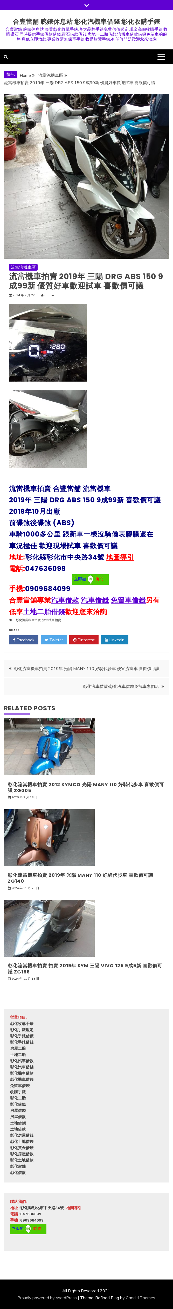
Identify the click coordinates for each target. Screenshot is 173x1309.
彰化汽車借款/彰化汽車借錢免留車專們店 (121, 686)
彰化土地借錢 (21, 1142)
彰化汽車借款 (21, 1061)
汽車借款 (65, 600)
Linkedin (114, 640)
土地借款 (18, 1129)
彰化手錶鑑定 (21, 1030)
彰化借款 (18, 1173)
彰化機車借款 (21, 1074)
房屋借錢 (18, 1111)
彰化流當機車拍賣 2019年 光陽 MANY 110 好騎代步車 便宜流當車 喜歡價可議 (87, 668)
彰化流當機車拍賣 (28, 620)
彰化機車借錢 (21, 1080)
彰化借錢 (18, 1105)
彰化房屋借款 (21, 1154)
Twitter (54, 640)
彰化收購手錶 (21, 1024)
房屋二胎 (18, 1049)
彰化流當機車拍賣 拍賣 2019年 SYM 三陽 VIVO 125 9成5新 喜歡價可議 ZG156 (85, 968)
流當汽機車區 (23, 267)
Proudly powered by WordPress (47, 1297)
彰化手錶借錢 (21, 1042)
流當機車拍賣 (51, 620)
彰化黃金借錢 (21, 1148)
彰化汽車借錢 (21, 1067)
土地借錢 (18, 1123)
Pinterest (84, 640)
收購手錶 (18, 1092)
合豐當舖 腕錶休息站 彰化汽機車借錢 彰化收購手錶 (86, 21)
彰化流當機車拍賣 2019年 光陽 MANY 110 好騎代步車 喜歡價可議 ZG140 (80, 878)
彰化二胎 (18, 1098)
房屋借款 (18, 1117)
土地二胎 (18, 1055)
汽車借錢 (95, 600)
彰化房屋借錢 (21, 1136)
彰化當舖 (18, 1167)
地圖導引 (120, 557)
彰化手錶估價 (21, 1036)
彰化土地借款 (21, 1160)
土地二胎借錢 (44, 611)
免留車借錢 (128, 600)
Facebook (23, 640)
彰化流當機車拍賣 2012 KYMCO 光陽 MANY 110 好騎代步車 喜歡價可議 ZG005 (86, 787)
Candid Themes (140, 1297)
